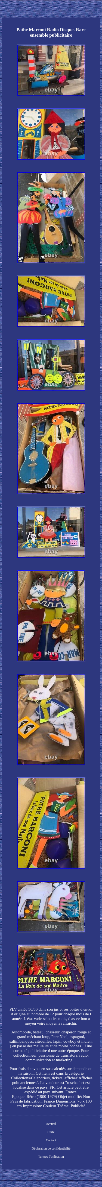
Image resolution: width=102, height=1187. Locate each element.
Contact (51, 1140)
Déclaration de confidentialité (51, 1148)
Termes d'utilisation (51, 1157)
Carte (51, 1132)
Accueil (51, 1124)
